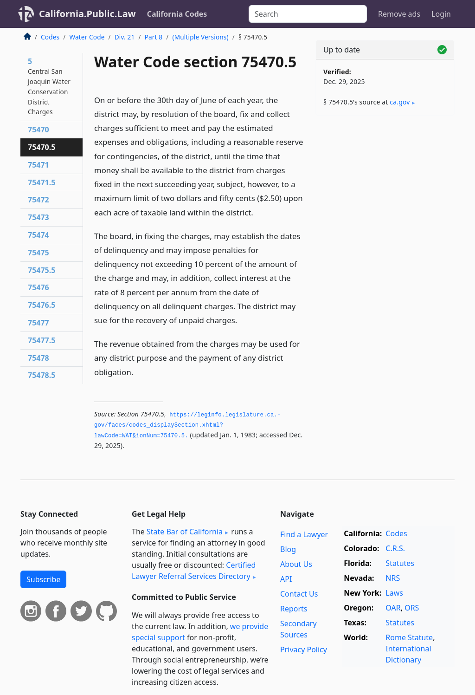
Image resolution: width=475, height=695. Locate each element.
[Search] (308, 14)
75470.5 (41, 147)
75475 (38, 252)
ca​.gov (400, 101)
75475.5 (41, 270)
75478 (38, 358)
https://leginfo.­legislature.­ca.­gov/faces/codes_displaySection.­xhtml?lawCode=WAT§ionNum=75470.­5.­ (187, 425)
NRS (392, 578)
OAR (392, 608)
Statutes (399, 563)
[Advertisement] (385, 187)
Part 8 (154, 36)
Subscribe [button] (43, 579)
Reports (294, 609)
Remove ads (399, 14)
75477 (38, 323)
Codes (50, 36)
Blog (288, 549)
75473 (38, 217)
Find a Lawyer (304, 534)
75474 (38, 235)
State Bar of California (185, 531)
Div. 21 (125, 36)
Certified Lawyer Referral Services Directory (194, 570)
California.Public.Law (87, 13)
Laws (394, 593)
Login (441, 14)
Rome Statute (409, 637)
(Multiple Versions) (201, 36)
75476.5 (41, 305)
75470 (38, 129)
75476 (38, 287)
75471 (38, 165)
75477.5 (41, 340)
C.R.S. (395, 548)
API (286, 579)
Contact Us (299, 594)
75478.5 (41, 375)
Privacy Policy (303, 649)
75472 (38, 200)
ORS (411, 608)
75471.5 (41, 182)
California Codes (177, 14)
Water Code (86, 36)
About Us (296, 564)
